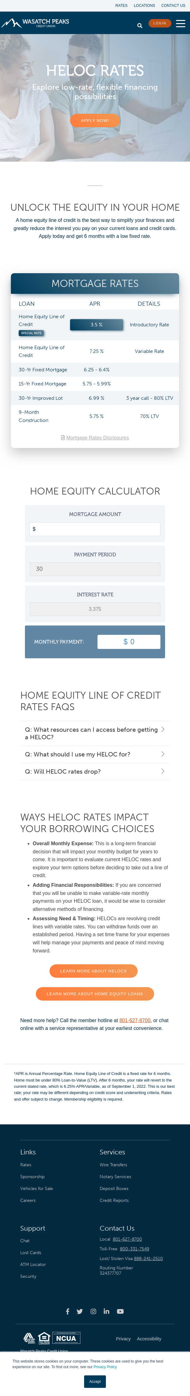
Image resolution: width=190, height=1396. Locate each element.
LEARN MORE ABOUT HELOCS (93, 971)
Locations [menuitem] (144, 5)
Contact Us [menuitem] (173, 5)
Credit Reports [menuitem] (114, 1200)
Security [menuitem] (28, 1276)
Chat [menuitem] (25, 1240)
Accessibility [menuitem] (149, 1338)
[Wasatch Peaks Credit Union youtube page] (120, 1311)
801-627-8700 (134, 1020)
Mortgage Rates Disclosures (97, 437)
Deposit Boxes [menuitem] (114, 1188)
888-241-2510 (148, 1258)
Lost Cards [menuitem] (30, 1252)
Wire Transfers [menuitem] (113, 1165)
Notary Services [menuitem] (115, 1176)
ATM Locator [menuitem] (33, 1264)
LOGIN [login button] (160, 23)
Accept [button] (95, 1381)
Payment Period (95, 555)
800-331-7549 (134, 1249)
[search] (140, 24)
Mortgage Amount (95, 514)
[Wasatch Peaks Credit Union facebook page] (67, 1311)
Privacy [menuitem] (123, 1338)
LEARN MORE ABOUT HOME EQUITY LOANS (95, 994)
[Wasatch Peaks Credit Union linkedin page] (106, 1311)
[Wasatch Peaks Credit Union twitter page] (79, 1311)
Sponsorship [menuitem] (32, 1176)
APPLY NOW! (95, 120)
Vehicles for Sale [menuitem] (36, 1188)
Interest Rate (95, 595)
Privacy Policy (105, 1367)
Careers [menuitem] (28, 1200)
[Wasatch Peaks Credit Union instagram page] (93, 1311)
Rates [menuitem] (122, 5)
